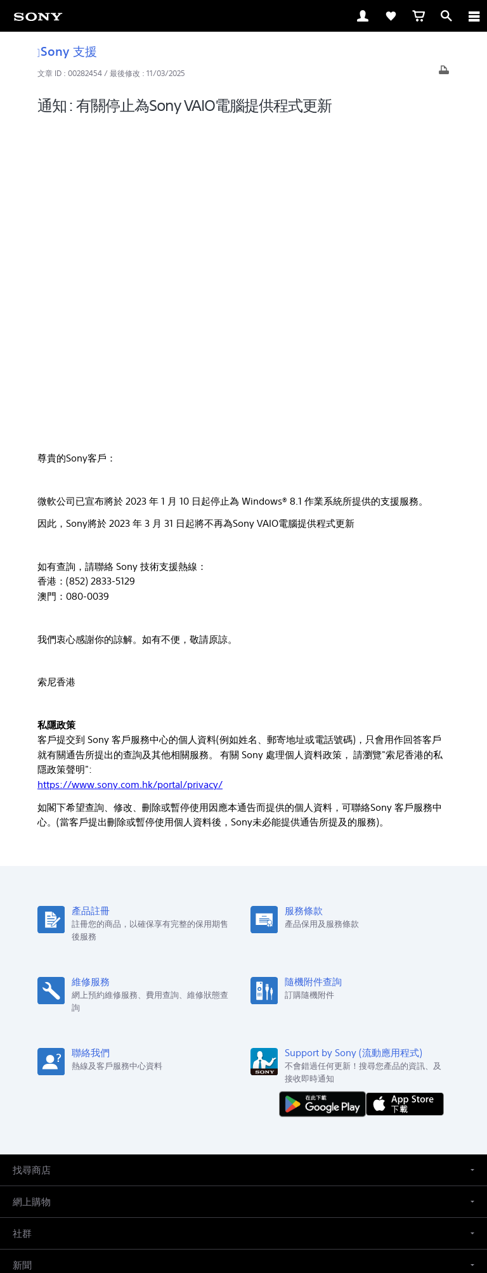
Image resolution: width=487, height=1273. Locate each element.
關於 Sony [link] (282, 1062)
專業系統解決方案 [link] (175, 1062)
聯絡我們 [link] (235, 1062)
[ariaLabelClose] (473, 16)
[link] (38, 16)
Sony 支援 (67, 51)
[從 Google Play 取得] (325, 785)
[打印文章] (444, 73)
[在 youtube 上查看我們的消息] (244, 1092)
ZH (55, 997)
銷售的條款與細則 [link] (243, 1183)
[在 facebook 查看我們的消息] (217, 1092)
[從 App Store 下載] (405, 785)
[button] (243, 853)
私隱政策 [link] (244, 1199)
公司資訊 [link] (329, 1062)
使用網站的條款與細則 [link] (243, 1167)
